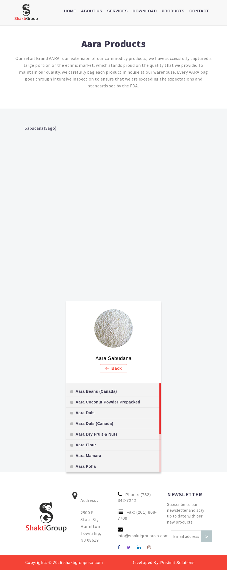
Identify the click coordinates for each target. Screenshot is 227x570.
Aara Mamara (88, 455)
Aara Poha (86, 466)
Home (70, 11)
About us (91, 11)
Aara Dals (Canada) (94, 423)
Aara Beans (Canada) (96, 391)
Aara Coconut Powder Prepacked (108, 402)
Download (145, 11)
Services (117, 11)
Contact (199, 11)
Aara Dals (85, 413)
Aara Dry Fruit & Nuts (97, 434)
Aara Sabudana (113, 358)
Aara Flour (86, 445)
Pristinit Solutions (177, 562)
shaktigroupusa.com (82, 562)
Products (173, 11)
